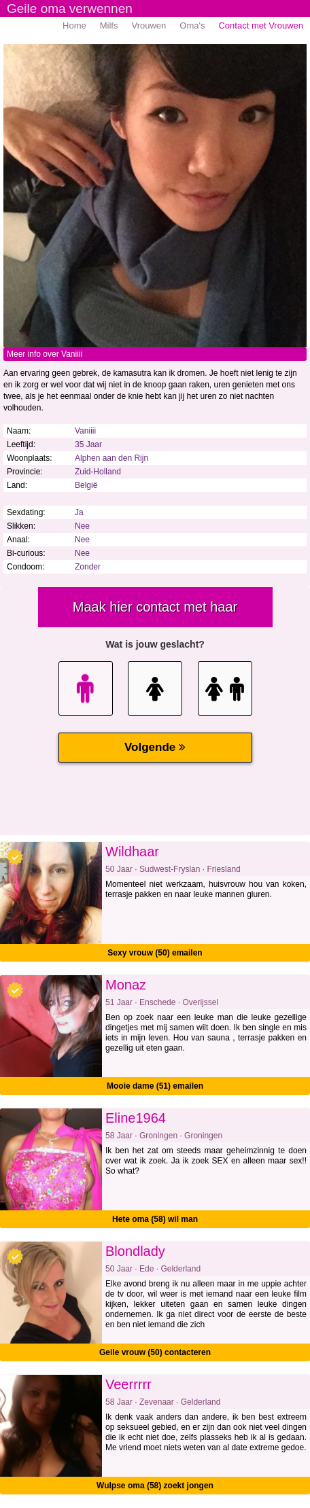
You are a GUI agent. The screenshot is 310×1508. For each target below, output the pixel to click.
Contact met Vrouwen (260, 25)
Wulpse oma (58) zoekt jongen (155, 1485)
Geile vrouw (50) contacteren (155, 1352)
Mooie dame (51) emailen (155, 1086)
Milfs (109, 25)
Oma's (192, 25)
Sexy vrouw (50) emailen (154, 953)
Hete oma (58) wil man (155, 1219)
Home (74, 25)
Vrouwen (148, 25)
